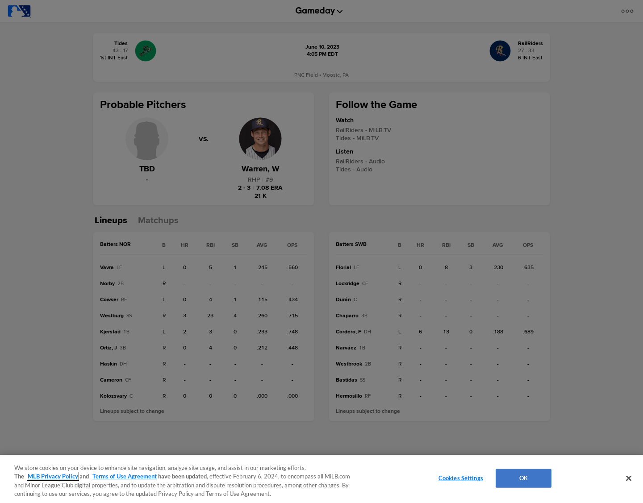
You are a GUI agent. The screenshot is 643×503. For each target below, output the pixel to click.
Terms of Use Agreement (124, 476)
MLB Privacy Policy (53, 476)
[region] (321, 479)
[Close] (629, 478)
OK (523, 478)
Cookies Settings (460, 478)
